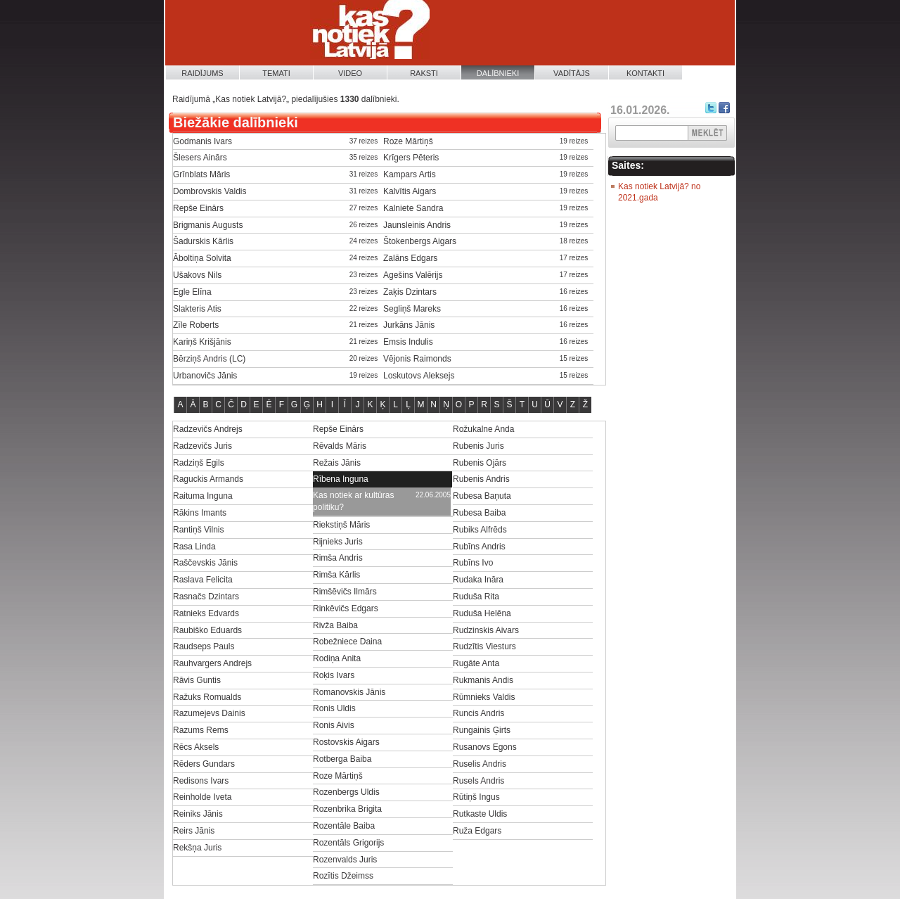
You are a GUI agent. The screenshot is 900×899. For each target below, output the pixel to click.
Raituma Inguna (203, 496)
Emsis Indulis (408, 342)
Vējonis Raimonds (417, 359)
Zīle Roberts (196, 325)
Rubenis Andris (481, 479)
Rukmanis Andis (483, 680)
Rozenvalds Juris (345, 860)
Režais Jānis (337, 463)
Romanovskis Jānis (349, 692)
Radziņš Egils (198, 463)
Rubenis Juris (478, 446)
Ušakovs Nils (197, 275)
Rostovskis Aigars (346, 742)
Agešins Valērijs (412, 275)
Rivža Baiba (335, 625)
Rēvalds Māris (339, 446)
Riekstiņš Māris (341, 525)
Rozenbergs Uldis (346, 792)
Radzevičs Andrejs (208, 429)
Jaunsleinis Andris (417, 225)
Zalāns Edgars (410, 258)
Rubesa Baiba (479, 513)
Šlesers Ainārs (200, 157)
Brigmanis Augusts (208, 225)
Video (350, 73)
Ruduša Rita (476, 596)
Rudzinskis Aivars (486, 630)
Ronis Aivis (333, 725)
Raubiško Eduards (207, 630)
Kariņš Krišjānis (202, 342)
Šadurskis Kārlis (203, 241)
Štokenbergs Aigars (419, 241)
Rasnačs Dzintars (206, 596)
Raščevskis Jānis (205, 563)
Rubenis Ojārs (479, 463)
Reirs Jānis (193, 831)
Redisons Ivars (201, 781)
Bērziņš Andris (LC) (209, 359)
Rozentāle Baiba (344, 826)
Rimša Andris (338, 558)
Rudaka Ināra (478, 580)
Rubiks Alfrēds (480, 530)
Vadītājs (571, 73)
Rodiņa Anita (337, 658)
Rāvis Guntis (197, 680)
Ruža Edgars (477, 831)
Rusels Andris (478, 781)
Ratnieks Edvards (206, 613)
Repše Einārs (198, 208)
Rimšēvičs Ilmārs (345, 592)
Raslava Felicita (203, 580)
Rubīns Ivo (473, 563)
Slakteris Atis (197, 309)
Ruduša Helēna (482, 613)
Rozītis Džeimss (343, 876)
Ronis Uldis (334, 708)
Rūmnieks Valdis (484, 697)
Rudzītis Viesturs (484, 646)
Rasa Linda (194, 546)
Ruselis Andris (479, 764)
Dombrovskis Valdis (209, 191)
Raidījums (202, 73)
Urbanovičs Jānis (205, 376)
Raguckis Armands (208, 479)
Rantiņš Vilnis (198, 530)
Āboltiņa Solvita (202, 258)
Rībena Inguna (340, 479)
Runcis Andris (478, 713)
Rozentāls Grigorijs (348, 843)
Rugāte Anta (476, 663)
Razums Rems (201, 730)
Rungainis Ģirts (481, 730)
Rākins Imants (199, 513)
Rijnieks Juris (338, 542)
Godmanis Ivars (202, 141)
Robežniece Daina (347, 641)
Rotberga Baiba (342, 759)
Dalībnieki (498, 73)
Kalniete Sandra (413, 208)
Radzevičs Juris (202, 446)
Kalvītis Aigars (409, 191)
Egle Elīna (192, 292)
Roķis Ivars (333, 675)
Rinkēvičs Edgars (345, 608)
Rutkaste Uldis (480, 814)
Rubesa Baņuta (482, 496)
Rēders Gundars (204, 764)
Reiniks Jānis (198, 814)
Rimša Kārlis (336, 575)
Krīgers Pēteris (411, 157)
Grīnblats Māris (201, 174)
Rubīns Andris (479, 546)
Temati (276, 73)
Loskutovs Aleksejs (418, 376)
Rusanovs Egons (485, 747)
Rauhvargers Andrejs (212, 663)
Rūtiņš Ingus (476, 797)
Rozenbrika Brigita (347, 809)
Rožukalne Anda (483, 429)
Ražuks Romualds (207, 697)
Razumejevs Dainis (209, 713)
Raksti (424, 73)
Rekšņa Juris (197, 848)
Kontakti (645, 73)
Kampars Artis (409, 174)
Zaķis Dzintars (410, 292)
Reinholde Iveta (202, 797)
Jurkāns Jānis (409, 325)
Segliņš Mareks (412, 309)
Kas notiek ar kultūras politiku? (353, 501)
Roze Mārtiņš (408, 141)
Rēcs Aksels (196, 747)
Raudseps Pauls (203, 646)
